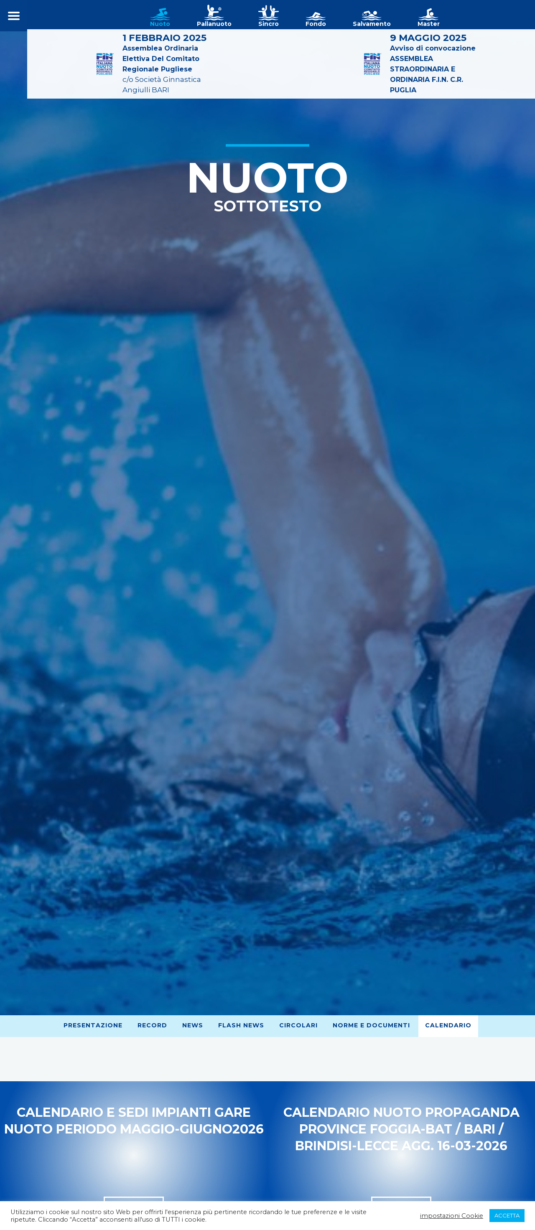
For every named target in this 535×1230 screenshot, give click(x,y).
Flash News (241, 1025)
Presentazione (93, 1025)
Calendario (448, 1025)
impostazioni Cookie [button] (451, 1216)
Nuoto (160, 24)
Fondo (316, 24)
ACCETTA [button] (507, 1215)
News (192, 1025)
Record (152, 1025)
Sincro (268, 24)
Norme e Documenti (371, 1025)
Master (429, 24)
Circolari (298, 1025)
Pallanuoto (214, 24)
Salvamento (372, 24)
